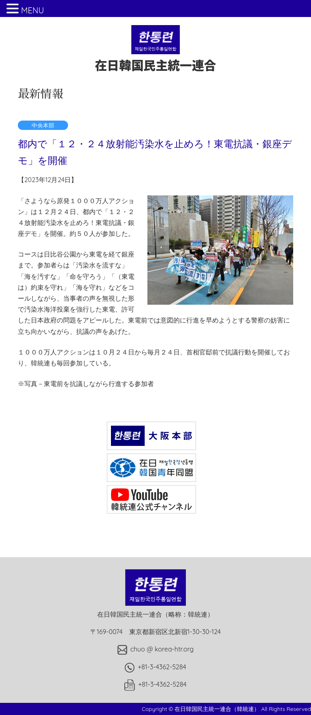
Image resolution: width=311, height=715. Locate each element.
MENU (32, 10)
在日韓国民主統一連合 (155, 57)
